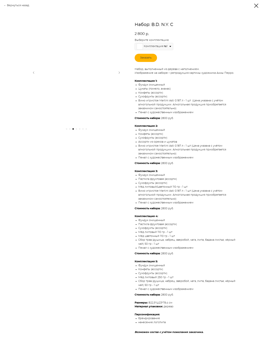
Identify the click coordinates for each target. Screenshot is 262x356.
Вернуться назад (18, 5)
